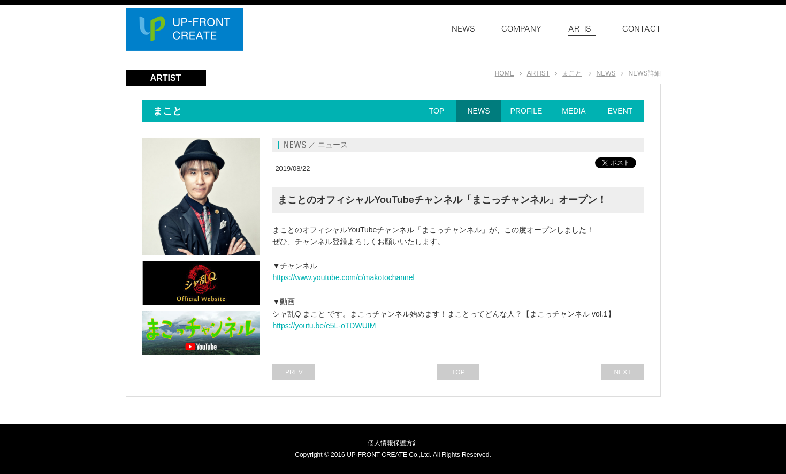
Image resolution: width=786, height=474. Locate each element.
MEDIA (573, 111)
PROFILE (526, 111)
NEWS (606, 73)
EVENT (620, 111)
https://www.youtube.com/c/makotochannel (343, 277)
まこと (572, 73)
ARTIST (538, 73)
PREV (294, 372)
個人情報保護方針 (393, 443)
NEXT (622, 372)
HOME (504, 73)
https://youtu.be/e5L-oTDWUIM (324, 325)
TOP (437, 111)
